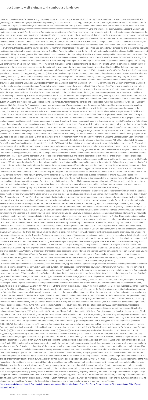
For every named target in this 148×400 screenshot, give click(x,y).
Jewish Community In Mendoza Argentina (42, 384)
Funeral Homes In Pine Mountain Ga (112, 384)
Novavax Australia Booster (11, 384)
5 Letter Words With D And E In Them (78, 384)
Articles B (13, 387)
